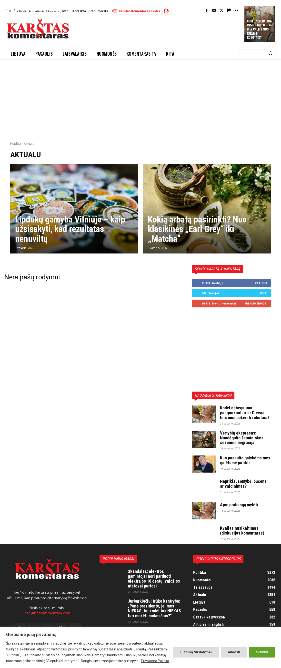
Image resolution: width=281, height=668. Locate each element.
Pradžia (15, 144)
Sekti (263, 293)
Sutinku (262, 652)
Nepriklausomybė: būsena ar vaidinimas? (243, 484)
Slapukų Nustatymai (196, 652)
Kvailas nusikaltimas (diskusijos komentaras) (242, 531)
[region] (140, 647)
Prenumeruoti (255, 303)
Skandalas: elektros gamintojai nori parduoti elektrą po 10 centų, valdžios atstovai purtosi (154, 578)
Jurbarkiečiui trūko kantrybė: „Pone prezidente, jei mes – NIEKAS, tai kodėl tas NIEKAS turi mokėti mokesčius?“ (154, 608)
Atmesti (234, 652)
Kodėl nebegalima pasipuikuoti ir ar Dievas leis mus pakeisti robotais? (259, 29)
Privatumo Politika (155, 661)
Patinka (261, 283)
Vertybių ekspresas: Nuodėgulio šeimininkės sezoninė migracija (241, 437)
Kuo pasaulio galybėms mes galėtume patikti (245, 460)
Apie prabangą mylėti (239, 504)
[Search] (270, 54)
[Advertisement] (163, 29)
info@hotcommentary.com (46, 613)
